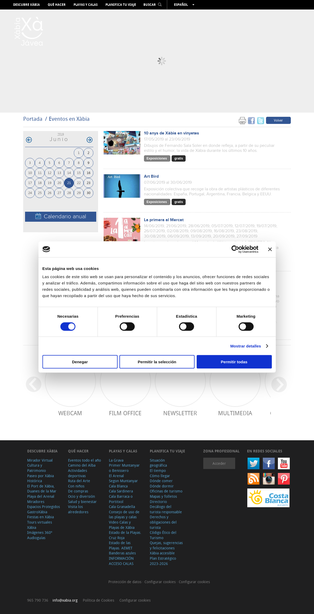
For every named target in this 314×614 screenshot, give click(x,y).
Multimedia (235, 413)
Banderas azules (122, 552)
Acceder (219, 463)
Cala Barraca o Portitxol (121, 499)
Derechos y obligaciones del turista (163, 522)
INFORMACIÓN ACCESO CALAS (121, 561)
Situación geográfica (158, 463)
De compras (78, 491)
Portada (32, 118)
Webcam (70, 413)
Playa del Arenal (40, 496)
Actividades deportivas (77, 473)
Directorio (158, 501)
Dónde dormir (162, 486)
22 (79, 182)
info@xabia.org (65, 600)
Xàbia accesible (162, 552)
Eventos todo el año (84, 460)
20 (59, 182)
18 (40, 182)
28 (69, 192)
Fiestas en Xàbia (40, 516)
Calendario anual (60, 216)
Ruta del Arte (79, 480)
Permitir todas (234, 362)
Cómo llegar (160, 475)
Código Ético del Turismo (163, 535)
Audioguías (36, 537)
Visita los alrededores (78, 509)
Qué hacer (57, 4)
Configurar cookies (160, 581)
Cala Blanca (118, 486)
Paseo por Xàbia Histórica (40, 478)
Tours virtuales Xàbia (39, 525)
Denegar (80, 362)
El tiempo (158, 470)
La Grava (116, 460)
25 (40, 192)
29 (79, 192)
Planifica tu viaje (120, 4)
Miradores (35, 501)
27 (59, 192)
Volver (278, 120)
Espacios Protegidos (43, 506)
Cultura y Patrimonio (36, 468)
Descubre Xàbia (26, 4)
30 (88, 192)
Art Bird (151, 176)
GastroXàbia (37, 511)
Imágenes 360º (39, 532)
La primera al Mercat (163, 220)
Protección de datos (125, 581)
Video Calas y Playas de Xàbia (121, 525)
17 (30, 182)
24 (30, 192)
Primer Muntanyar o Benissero (124, 468)
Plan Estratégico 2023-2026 (163, 561)
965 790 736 (37, 600)
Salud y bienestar (82, 501)
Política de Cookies (98, 600)
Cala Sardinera (121, 491)
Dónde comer (161, 480)
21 (69, 182)
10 (30, 172)
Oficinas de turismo (166, 491)
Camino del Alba (81, 465)
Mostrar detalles (245, 346)
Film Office (125, 413)
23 (88, 182)
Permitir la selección (157, 362)
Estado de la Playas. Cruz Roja (125, 535)
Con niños (76, 486)
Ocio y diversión (81, 496)
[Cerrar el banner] (270, 249)
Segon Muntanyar (123, 480)
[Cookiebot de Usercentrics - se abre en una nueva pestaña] (235, 249)
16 (88, 172)
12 (49, 172)
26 (49, 192)
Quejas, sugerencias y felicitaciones (166, 545)
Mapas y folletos (163, 496)
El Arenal (116, 475)
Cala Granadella (122, 506)
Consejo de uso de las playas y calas (124, 514)
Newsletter (180, 413)
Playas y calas (86, 4)
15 (79, 172)
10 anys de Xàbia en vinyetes (171, 133)
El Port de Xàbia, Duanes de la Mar (41, 489)
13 (59, 172)
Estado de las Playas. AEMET (120, 545)
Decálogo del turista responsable (166, 509)
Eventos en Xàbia (69, 118)
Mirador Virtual (40, 460)
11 (40, 172)
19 (49, 182)
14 (69, 172)
